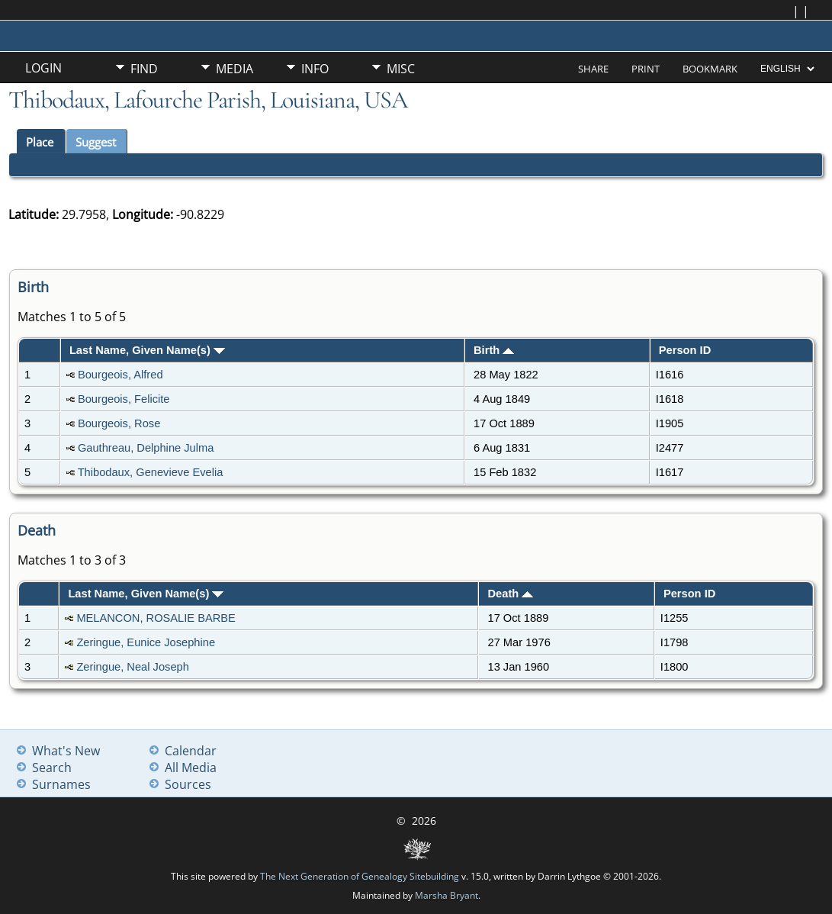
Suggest (95, 142)
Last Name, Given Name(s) (147, 350)
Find (144, 68)
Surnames (61, 784)
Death (511, 593)
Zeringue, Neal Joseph (132, 667)
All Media (191, 767)
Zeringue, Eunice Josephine (145, 642)
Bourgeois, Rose (119, 423)
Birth (494, 350)
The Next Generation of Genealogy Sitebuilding (359, 876)
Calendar (191, 750)
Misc (401, 68)
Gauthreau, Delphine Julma (146, 448)
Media (234, 68)
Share (593, 69)
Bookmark (710, 69)
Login (43, 68)
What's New (66, 750)
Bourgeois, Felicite (124, 399)
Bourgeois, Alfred (120, 374)
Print (645, 69)
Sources (188, 784)
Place (39, 142)
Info (315, 68)
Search (52, 767)
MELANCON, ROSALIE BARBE (156, 618)
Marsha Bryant (446, 895)
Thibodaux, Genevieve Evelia (150, 472)
